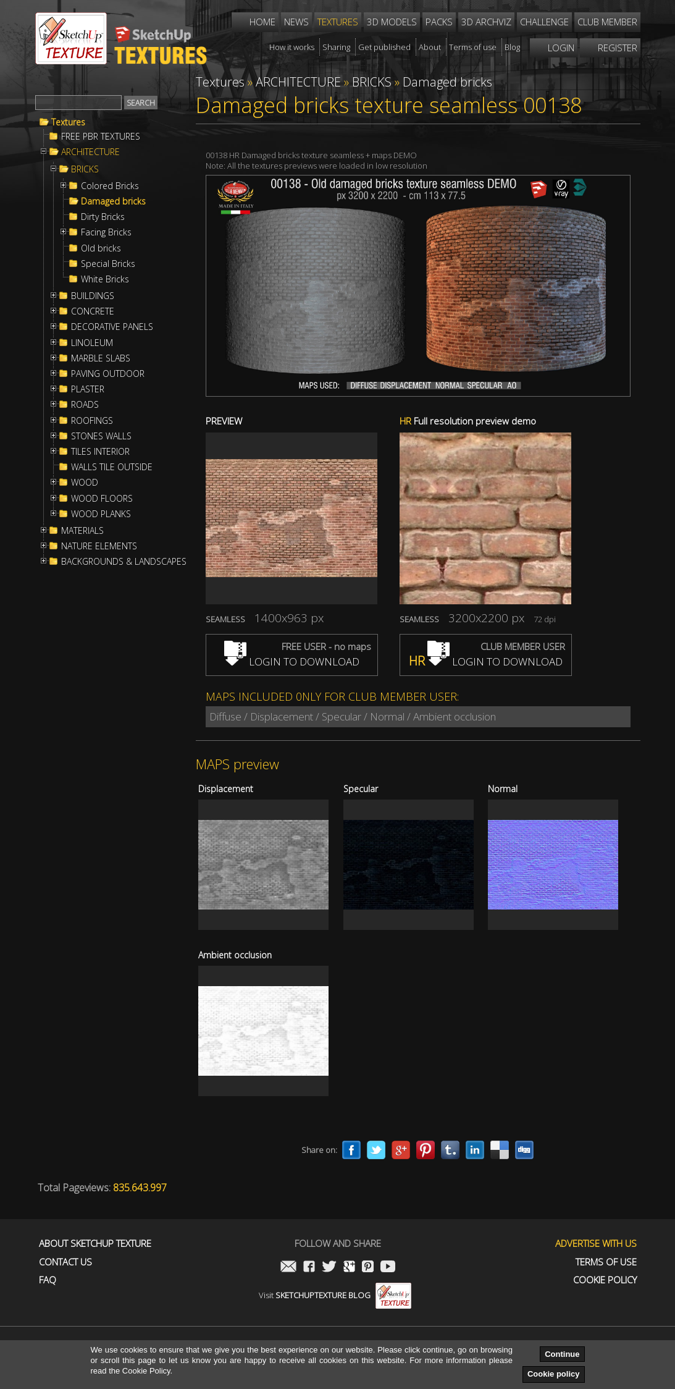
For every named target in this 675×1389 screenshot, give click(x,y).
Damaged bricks (113, 201)
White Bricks (105, 279)
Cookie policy (553, 1373)
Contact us (65, 1262)
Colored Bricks (110, 186)
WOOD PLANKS (101, 514)
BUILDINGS (92, 296)
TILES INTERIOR (100, 451)
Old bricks (101, 248)
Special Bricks (108, 263)
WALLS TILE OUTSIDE (112, 467)
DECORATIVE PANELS (112, 326)
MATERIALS (82, 530)
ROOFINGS (92, 420)
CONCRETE (92, 311)
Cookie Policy (605, 1280)
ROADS (85, 404)
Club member (607, 21)
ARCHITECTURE (90, 152)
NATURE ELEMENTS (99, 546)
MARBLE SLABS (100, 358)
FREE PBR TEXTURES (100, 136)
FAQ (47, 1280)
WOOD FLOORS (102, 498)
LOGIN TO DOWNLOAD (291, 661)
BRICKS (85, 169)
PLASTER (87, 389)
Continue (562, 1354)
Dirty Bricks (103, 216)
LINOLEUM (92, 342)
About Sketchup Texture (95, 1243)
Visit (335, 1295)
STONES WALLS (101, 436)
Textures (68, 122)
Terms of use (606, 1262)
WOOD (84, 482)
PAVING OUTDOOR (108, 373)
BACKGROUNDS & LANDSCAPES (124, 561)
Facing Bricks (106, 232)
